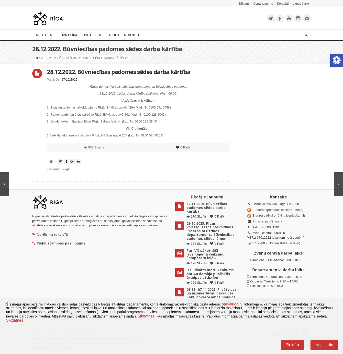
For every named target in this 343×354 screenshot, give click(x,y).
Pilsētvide (93, 35)
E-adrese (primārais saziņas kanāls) (278, 210)
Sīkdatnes (146, 316)
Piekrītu (292, 345)
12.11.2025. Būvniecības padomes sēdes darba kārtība (207, 207)
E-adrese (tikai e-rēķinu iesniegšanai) (278, 215)
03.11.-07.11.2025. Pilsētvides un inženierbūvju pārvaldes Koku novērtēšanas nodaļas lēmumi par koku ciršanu (212, 295)
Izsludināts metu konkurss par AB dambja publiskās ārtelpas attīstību (210, 274)
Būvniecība (68, 35)
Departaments (263, 3)
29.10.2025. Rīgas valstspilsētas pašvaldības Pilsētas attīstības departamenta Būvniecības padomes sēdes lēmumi (210, 231)
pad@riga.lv (273, 221)
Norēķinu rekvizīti (50, 234)
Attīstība (44, 35)
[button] (336, 60)
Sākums (244, 3)
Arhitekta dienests (125, 35)
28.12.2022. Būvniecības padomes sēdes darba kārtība (118, 72)
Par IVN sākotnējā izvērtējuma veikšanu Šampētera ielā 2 (205, 254)
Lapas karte (301, 3)
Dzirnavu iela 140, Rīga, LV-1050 (276, 204)
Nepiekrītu (324, 345)
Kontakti (283, 3)
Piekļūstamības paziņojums (58, 243)
